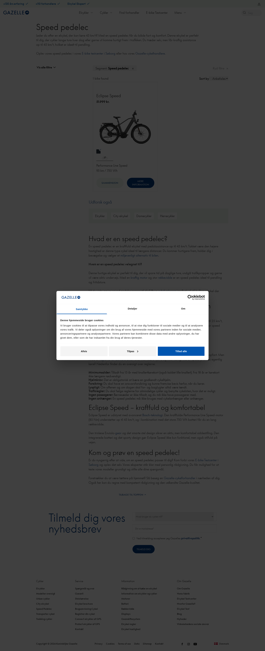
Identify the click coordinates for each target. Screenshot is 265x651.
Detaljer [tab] (132, 308)
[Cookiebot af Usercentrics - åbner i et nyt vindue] (190, 297)
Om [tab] (183, 308)
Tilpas (132, 351)
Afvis (84, 351)
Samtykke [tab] (82, 309)
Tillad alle (181, 351)
